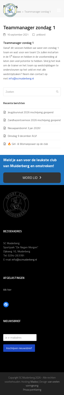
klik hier (7, 290)
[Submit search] (57, 91)
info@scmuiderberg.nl (21, 78)
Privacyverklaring (32, 390)
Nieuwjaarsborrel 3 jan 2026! (24, 128)
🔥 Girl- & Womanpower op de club (28, 144)
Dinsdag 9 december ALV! (22, 136)
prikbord (41, 35)
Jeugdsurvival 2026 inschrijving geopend (30, 112)
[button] (59, 10)
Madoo (34, 382)
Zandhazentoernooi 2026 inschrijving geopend (34, 120)
